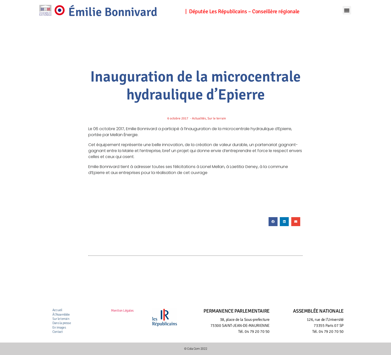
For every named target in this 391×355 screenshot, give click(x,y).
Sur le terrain (60, 319)
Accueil (57, 310)
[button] (347, 10)
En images (59, 327)
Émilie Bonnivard (122, 11)
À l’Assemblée (61, 314)
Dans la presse (61, 323)
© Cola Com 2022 (195, 348)
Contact (57, 332)
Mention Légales (122, 310)
